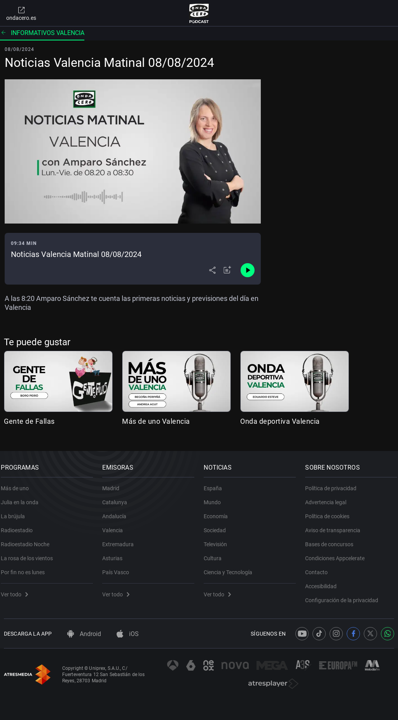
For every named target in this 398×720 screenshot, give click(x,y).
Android (84, 634)
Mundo (215, 498)
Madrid (113, 484)
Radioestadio (20, 526)
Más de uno (18, 484)
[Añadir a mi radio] (227, 270)
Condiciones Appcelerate (338, 554)
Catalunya (117, 498)
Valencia (115, 526)
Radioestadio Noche (28, 540)
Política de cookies (330, 512)
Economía (219, 512)
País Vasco (118, 568)
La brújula (16, 512)
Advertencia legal (328, 498)
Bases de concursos (332, 540)
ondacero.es (21, 13)
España (216, 484)
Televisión (218, 540)
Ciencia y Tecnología (231, 568)
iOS (128, 634)
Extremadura (121, 540)
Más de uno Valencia (156, 421)
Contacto (319, 568)
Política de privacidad (334, 484)
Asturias (115, 554)
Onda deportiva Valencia (280, 421)
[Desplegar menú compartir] (212, 270)
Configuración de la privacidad (344, 596)
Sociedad (218, 526)
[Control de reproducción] (248, 270)
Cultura (216, 554)
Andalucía (117, 512)
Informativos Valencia (42, 33)
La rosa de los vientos (30, 554)
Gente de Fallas (29, 421)
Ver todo (17, 590)
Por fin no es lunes (26, 568)
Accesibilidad (324, 582)
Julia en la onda (23, 498)
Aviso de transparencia (335, 526)
